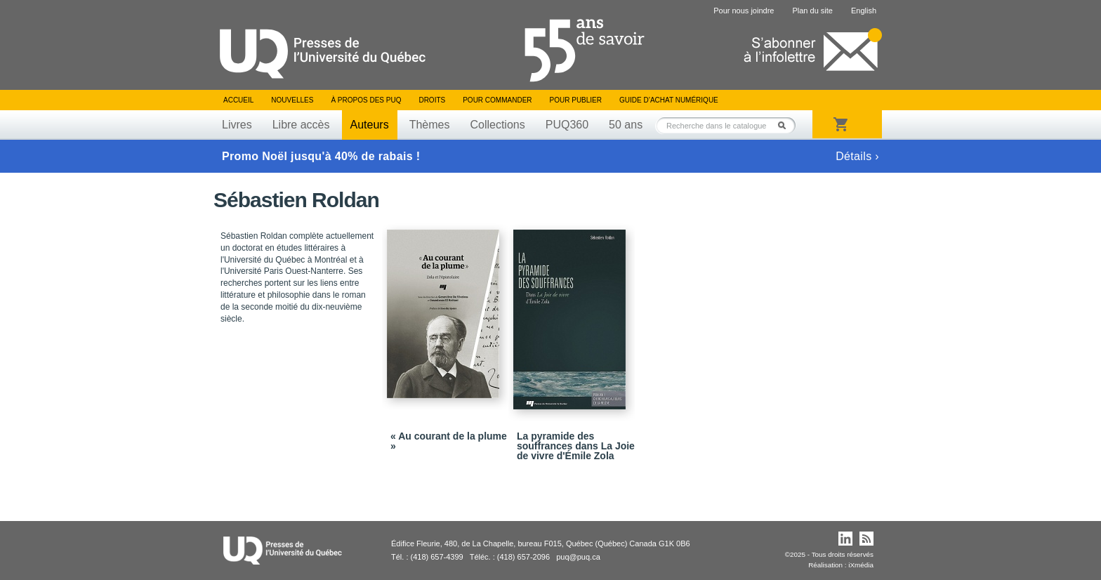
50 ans (625, 125)
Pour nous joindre (743, 10)
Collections (497, 125)
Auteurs (369, 125)
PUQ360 (567, 125)
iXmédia (860, 565)
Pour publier (576, 100)
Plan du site (812, 10)
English (863, 10)
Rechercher (785, 125)
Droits (431, 100)
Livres (237, 125)
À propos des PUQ (366, 100)
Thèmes (429, 125)
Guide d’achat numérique (668, 100)
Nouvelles (292, 100)
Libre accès (301, 125)
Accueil (238, 100)
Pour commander (497, 100)
